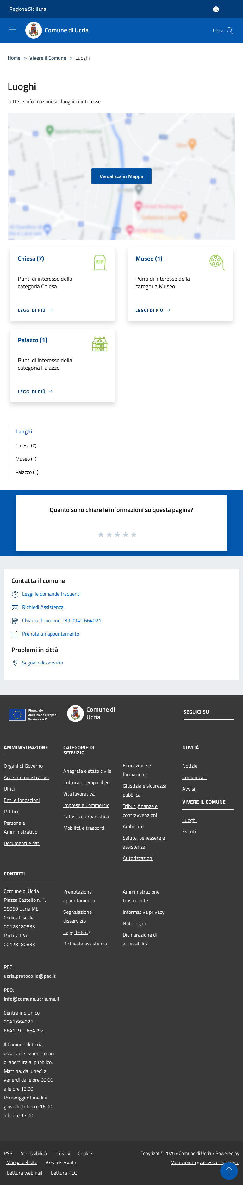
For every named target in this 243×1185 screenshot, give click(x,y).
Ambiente (133, 826)
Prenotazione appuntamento (79, 896)
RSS (8, 1153)
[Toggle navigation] (12, 30)
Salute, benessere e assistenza (144, 842)
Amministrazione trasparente (141, 896)
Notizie (189, 766)
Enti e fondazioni (22, 800)
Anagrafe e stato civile (87, 771)
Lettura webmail (24, 1172)
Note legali (134, 923)
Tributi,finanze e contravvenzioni (140, 810)
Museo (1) (26, 459)
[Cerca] (230, 30)
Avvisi (188, 788)
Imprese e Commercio (86, 805)
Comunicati (194, 777)
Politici (11, 811)
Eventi (189, 831)
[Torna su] (229, 1171)
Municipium (183, 1162)
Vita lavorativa (79, 793)
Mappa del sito (21, 1162)
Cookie (85, 1153)
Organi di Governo (23, 766)
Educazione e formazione (137, 770)
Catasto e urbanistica (86, 816)
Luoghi (189, 820)
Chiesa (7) (26, 445)
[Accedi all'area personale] (216, 9)
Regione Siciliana (27, 9)
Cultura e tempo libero (87, 782)
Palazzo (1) (27, 472)
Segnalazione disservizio (77, 916)
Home (14, 57)
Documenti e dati (22, 843)
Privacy (62, 1153)
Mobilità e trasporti (83, 828)
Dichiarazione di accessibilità (140, 939)
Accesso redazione (219, 1162)
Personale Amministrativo (20, 827)
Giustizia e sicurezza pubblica (144, 790)
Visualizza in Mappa (121, 176)
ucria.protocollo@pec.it (30, 976)
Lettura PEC (64, 1172)
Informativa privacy (144, 912)
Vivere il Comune (48, 57)
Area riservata (61, 1162)
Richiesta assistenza (85, 943)
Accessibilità (33, 1153)
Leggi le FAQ (76, 932)
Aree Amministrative (26, 777)
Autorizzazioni (138, 858)
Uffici (9, 788)
